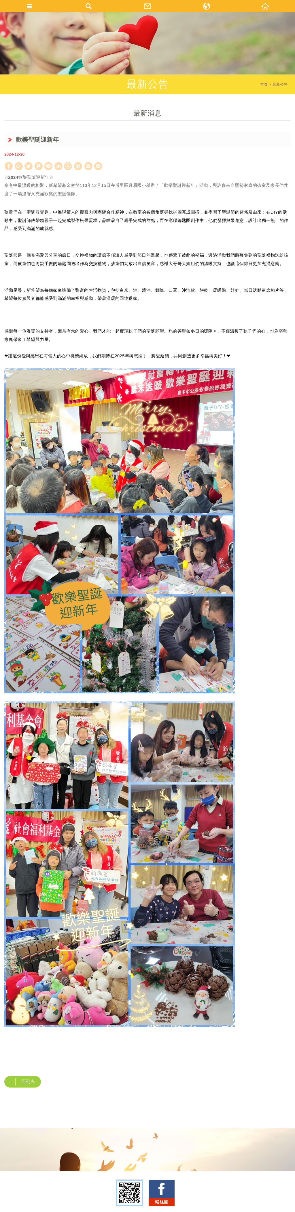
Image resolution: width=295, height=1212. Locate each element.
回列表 (20, 1082)
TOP (146, 1205)
